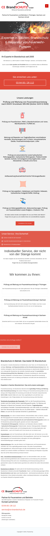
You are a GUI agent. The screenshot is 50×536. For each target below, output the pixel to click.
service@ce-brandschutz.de (13, 510)
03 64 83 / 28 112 (25, 82)
